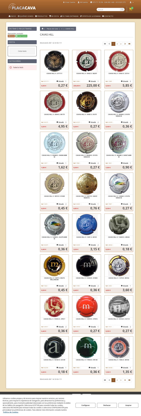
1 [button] (113, 44)
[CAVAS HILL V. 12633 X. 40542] (119, 225)
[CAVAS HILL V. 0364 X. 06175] (54, 102)
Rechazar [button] (107, 405)
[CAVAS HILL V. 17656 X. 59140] (86, 347)
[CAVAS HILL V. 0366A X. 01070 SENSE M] (119, 102)
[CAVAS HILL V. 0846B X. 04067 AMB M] (119, 143)
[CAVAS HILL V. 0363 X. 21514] (119, 61)
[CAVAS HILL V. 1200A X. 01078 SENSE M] (119, 184)
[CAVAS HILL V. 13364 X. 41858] (86, 266)
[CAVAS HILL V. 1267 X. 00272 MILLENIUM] (54, 266)
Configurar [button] (85, 405)
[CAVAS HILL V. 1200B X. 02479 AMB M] (54, 225)
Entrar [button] (11, 36)
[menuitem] (69, 2)
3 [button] (120, 44)
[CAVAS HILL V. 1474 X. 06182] (119, 266)
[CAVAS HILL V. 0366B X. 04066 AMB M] (54, 143)
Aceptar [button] (128, 405)
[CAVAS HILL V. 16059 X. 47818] (86, 306)
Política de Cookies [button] (10, 412)
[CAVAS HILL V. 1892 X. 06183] (119, 347)
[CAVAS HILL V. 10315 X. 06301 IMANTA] (86, 184)
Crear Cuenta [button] (21, 36)
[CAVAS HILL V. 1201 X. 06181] (86, 225)
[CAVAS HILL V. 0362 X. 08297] (86, 61)
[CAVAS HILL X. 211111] (54, 61)
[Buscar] (122, 9)
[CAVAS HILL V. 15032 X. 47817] (54, 306)
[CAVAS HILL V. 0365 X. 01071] (86, 102)
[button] (22, 7)
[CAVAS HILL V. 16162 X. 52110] (119, 306)
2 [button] (117, 44)
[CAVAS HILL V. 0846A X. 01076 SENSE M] (86, 143)
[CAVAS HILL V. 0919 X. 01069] (54, 184)
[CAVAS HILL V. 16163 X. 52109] (54, 347)
